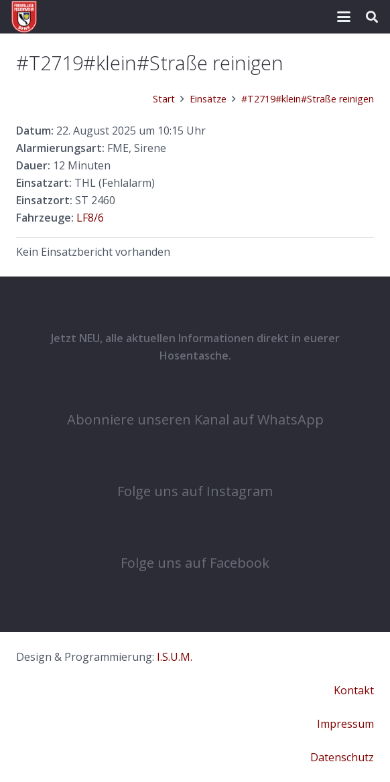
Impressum (345, 723)
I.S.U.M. (174, 656)
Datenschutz (342, 757)
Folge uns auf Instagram (195, 491)
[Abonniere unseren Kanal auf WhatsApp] (195, 391)
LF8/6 (90, 217)
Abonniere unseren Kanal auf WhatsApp (195, 419)
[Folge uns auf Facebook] (195, 534)
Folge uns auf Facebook (195, 563)
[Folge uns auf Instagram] (195, 462)
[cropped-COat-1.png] (24, 16)
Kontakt (354, 690)
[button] (343, 16)
